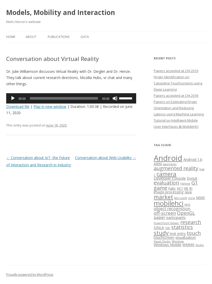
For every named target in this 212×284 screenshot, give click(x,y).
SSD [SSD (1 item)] (167, 228)
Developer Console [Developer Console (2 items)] (170, 178)
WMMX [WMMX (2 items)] (188, 244)
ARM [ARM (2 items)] (158, 163)
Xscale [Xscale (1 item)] (199, 245)
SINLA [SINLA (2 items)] (159, 227)
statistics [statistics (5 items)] (182, 227)
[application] (71, 98)
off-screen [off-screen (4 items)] (165, 213)
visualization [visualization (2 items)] (185, 237)
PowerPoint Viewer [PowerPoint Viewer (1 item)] (166, 223)
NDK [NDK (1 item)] (187, 205)
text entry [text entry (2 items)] (178, 233)
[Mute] (115, 98)
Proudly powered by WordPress (29, 274)
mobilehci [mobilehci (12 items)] (168, 203)
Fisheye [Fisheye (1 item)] (185, 183)
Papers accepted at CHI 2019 (176, 70)
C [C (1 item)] (155, 175)
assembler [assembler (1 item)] (170, 164)
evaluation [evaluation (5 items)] (166, 182)
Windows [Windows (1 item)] (178, 241)
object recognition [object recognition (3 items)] (172, 208)
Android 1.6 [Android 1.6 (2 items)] (192, 159)
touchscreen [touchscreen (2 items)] (164, 237)
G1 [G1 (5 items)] (194, 182)
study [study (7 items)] (161, 232)
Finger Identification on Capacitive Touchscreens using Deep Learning (178, 83)
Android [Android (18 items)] (168, 158)
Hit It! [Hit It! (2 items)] (188, 188)
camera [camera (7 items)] (166, 174)
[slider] (64, 98)
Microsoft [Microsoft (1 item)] (180, 198)
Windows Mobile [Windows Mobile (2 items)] (167, 244)
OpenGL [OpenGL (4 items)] (186, 213)
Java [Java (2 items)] (188, 192)
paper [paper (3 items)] (159, 217)
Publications (58, 37)
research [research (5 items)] (190, 222)
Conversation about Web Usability (105, 157)
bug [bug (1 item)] (201, 169)
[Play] (12, 98)
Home (10, 37)
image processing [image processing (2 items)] (169, 192)
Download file (17, 106)
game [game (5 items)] (160, 187)
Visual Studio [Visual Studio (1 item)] (162, 241)
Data (85, 37)
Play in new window (50, 106)
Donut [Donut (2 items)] (192, 178)
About (31, 37)
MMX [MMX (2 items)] (200, 197)
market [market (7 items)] (163, 197)
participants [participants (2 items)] (176, 217)
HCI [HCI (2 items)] (180, 188)
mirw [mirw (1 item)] (191, 198)
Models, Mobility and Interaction (60, 12)
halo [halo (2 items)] (172, 188)
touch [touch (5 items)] (194, 233)
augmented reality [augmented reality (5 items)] (176, 168)
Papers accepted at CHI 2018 (176, 95)
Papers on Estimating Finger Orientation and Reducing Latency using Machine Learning (179, 107)
